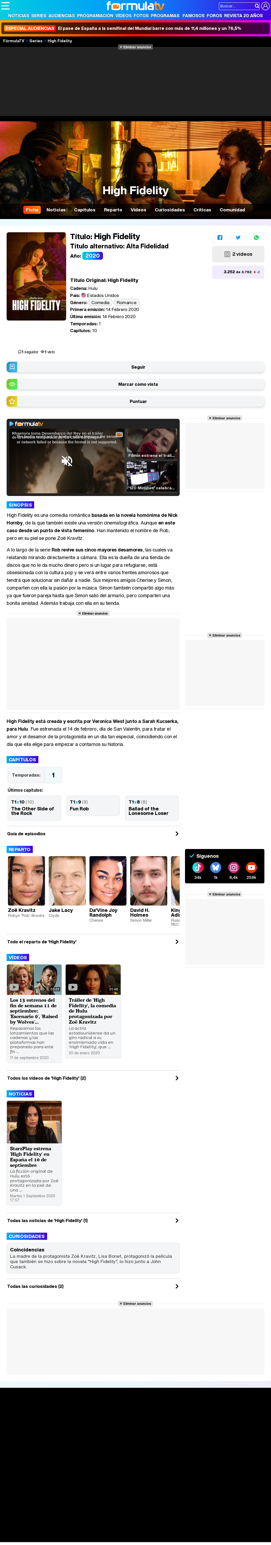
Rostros (224, 1418)
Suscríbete (228, 1438)
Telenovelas (177, 1443)
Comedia (100, 302)
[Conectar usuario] (265, 6)
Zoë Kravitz (21, 910)
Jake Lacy (61, 910)
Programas (165, 15)
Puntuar (138, 401)
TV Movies (67, 1435)
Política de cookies (113, 1480)
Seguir (138, 367)
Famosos (194, 15)
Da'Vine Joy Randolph (103, 912)
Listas (63, 1430)
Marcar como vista (138, 384)
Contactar (201, 1480)
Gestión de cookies (151, 1480)
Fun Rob (79, 808)
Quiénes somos (16, 1480)
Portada (14, 1418)
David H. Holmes (139, 912)
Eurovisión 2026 (178, 1434)
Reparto (20, 849)
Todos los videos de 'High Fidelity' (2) (46, 1083)
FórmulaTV (13, 41)
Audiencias (61, 15)
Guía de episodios (26, 834)
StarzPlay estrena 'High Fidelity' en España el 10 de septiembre (31, 1162)
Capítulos (22, 759)
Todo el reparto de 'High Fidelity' (41, 942)
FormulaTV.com (16, 1489)
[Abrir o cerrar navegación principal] (5, 6)
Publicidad (180, 1480)
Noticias (18, 15)
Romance (127, 302)
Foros (214, 15)
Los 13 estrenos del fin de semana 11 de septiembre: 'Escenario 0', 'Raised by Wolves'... (33, 1013)
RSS (217, 1480)
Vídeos (123, 15)
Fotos (141, 15)
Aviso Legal (43, 1480)
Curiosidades (27, 1241)
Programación (95, 15)
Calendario (67, 1424)
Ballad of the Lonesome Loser (149, 811)
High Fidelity (60, 41)
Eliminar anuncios (137, 47)
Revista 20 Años (243, 15)
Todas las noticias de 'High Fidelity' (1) (47, 1226)
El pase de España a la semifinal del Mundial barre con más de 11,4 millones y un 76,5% (122, 28)
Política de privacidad (75, 1480)
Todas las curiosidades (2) (35, 1292)
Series (38, 15)
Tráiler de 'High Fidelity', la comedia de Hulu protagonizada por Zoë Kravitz (91, 1011)
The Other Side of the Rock (32, 811)
